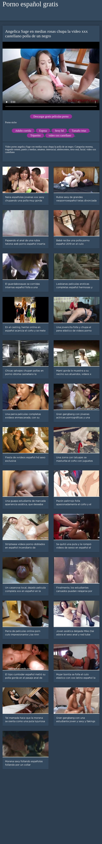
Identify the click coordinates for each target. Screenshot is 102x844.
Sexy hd (59, 130)
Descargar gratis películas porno (50, 116)
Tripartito (35, 135)
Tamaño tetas (79, 130)
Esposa (43, 130)
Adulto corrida (23, 130)
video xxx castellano (60, 135)
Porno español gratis (30, 4)
